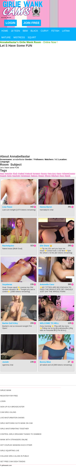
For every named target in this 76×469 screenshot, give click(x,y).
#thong (48, 176)
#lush (15, 173)
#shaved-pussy (68, 173)
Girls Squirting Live (9, 451)
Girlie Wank (5, 390)
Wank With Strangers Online (14, 440)
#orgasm (36, 173)
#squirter (8, 173)
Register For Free (9, 396)
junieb (5, 362)
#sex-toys (52, 173)
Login (10, 23)
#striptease (25, 176)
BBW (25, 31)
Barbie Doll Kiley (10, 323)
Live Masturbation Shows (12, 418)
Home (4, 31)
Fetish (55, 31)
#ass (2, 173)
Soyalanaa (7, 284)
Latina (66, 31)
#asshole (16, 176)
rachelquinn (8, 246)
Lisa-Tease (7, 207)
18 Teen (15, 31)
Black (34, 31)
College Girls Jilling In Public (14, 456)
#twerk (67, 176)
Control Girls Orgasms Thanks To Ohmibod (20, 434)
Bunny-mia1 (45, 362)
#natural (28, 173)
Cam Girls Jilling (8, 412)
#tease (41, 176)
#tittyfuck (55, 176)
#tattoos (34, 176)
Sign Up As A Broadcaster (12, 407)
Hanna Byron (46, 207)
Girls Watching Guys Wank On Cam (16, 423)
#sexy (59, 173)
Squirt (32, 37)
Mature (6, 37)
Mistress (19, 37)
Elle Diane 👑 (46, 246)
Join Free (31, 23)
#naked (21, 173)
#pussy (44, 173)
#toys (61, 176)
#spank (3, 176)
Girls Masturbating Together (14, 429)
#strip (9, 176)
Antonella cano (47, 284)
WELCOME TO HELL (49, 323)
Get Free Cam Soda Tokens (12, 462)
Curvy (45, 31)
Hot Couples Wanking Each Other (16, 445)
